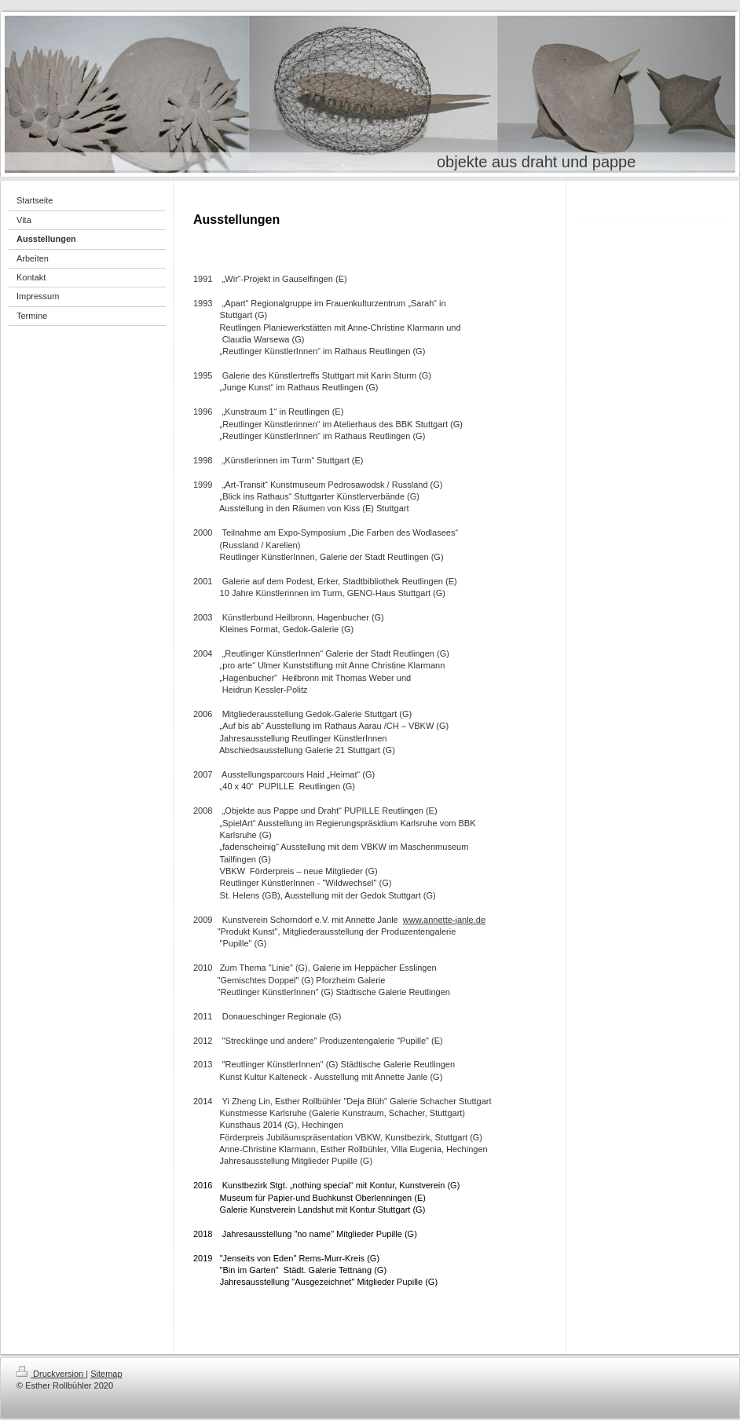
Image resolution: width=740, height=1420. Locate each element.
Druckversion (51, 1373)
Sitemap (106, 1373)
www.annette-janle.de (444, 919)
